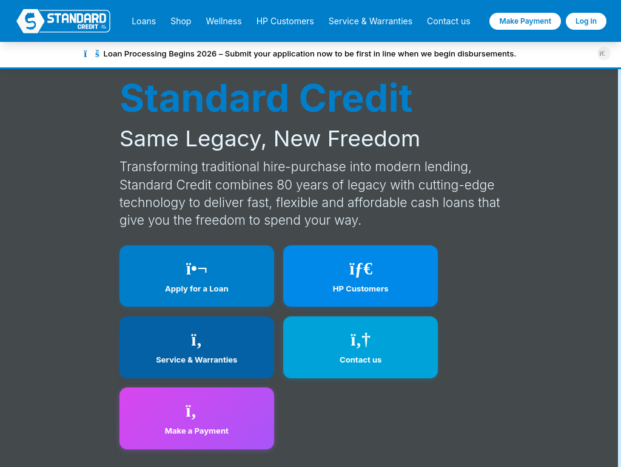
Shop (180, 21)
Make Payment (525, 21)
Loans (144, 21)
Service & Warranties (370, 21)
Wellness (223, 21)
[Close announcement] (603, 53)
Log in (586, 21)
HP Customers (285, 21)
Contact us (449, 21)
